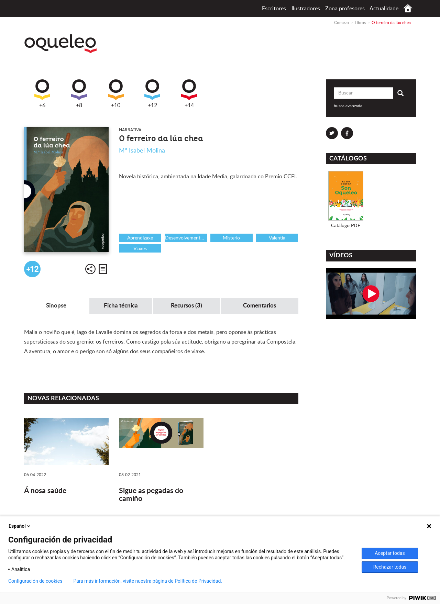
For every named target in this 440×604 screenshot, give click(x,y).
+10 (116, 93)
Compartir (90, 269)
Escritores (274, 8)
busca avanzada (348, 106)
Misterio (231, 238)
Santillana (392, 46)
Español (20, 526)
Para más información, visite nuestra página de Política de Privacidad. (147, 581)
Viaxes (140, 248)
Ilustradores (306, 8)
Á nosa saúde (45, 490)
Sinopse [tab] (56, 306)
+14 (189, 93)
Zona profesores (345, 8)
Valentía (277, 238)
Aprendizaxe (140, 238)
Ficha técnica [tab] (121, 306)
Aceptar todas (390, 553)
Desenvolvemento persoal (186, 238)
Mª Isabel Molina (142, 151)
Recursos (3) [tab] (186, 306)
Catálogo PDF (345, 225)
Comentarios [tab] (259, 306)
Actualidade (384, 8)
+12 (152, 93)
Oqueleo (62, 43)
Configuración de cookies (35, 581)
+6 (42, 93)
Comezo (407, 8)
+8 (79, 93)
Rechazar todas (390, 567)
